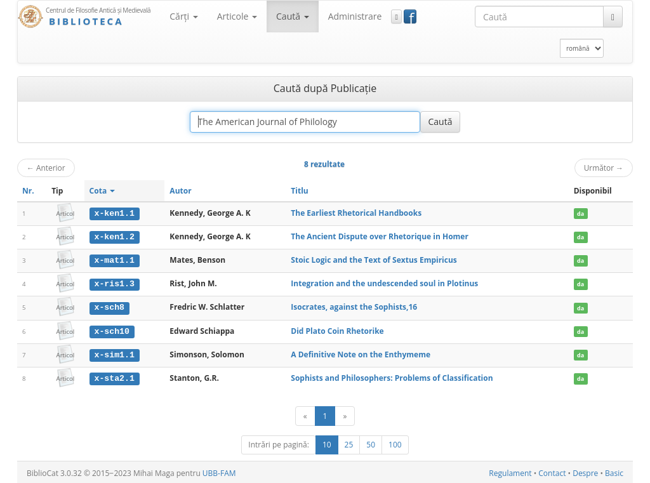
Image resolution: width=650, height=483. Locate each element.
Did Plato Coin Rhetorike (337, 329)
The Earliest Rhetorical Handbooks (356, 213)
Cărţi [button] (183, 16)
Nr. (28, 190)
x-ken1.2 (115, 236)
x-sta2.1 (115, 376)
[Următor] (345, 414)
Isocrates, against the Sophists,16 (354, 306)
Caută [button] (292, 16)
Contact (552, 471)
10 (326, 442)
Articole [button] (237, 16)
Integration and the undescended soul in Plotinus (384, 282)
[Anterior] (305, 414)
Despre (585, 471)
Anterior (46, 167)
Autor (180, 190)
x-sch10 (112, 330)
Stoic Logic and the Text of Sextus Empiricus (374, 259)
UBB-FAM (219, 471)
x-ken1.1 (115, 213)
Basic (614, 471)
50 (370, 442)
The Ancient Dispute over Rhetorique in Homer (379, 236)
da (580, 213)
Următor (603, 167)
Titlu (299, 190)
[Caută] (613, 16)
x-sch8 (109, 306)
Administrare (355, 16)
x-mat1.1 (115, 259)
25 (349, 442)
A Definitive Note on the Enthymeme (360, 352)
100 (395, 442)
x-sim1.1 (115, 353)
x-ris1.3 (115, 283)
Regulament (510, 471)
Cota (103, 190)
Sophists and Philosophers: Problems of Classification (392, 376)
